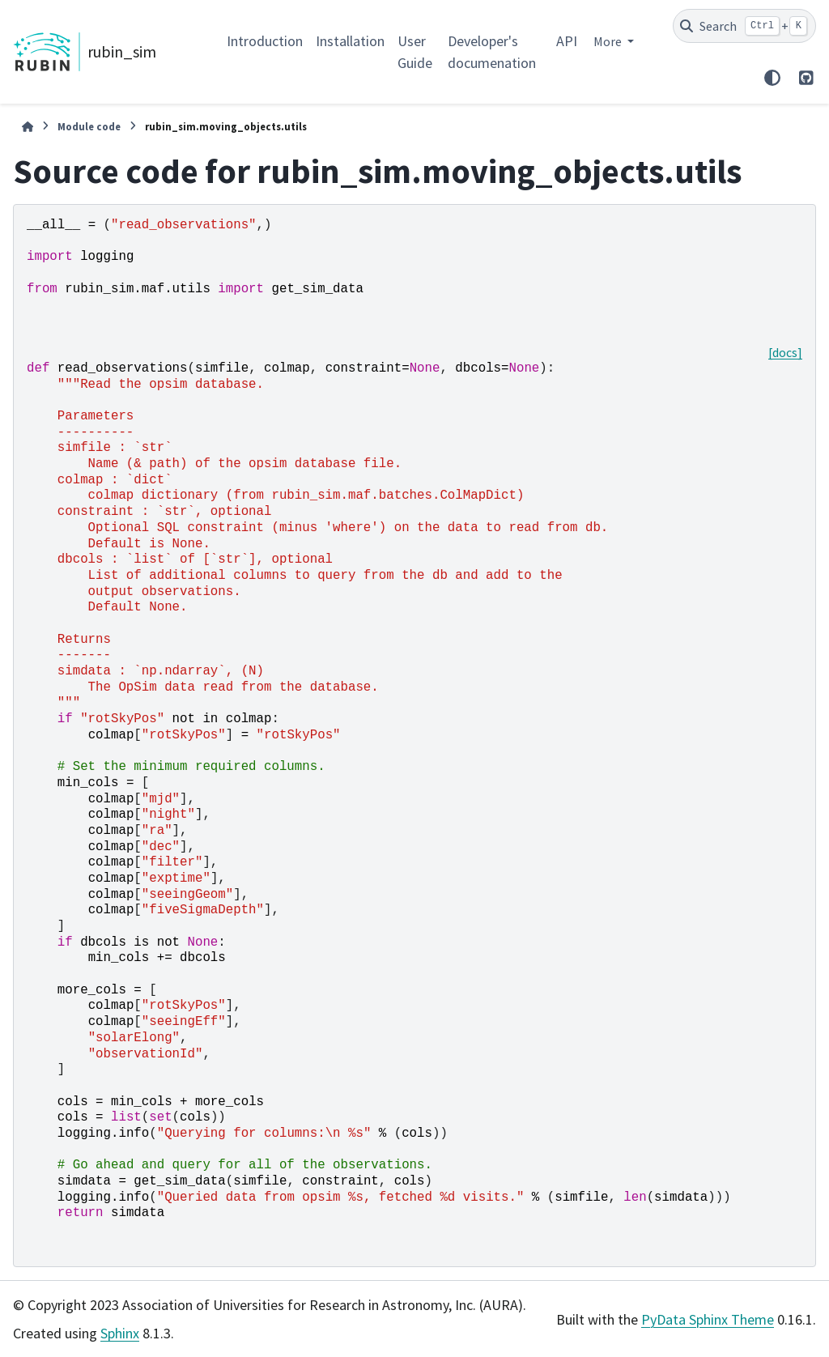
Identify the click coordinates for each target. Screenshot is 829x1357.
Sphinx (119, 1333)
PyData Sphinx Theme (707, 1319)
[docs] (785, 352)
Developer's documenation (492, 52)
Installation (350, 41)
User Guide (414, 52)
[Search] (744, 26)
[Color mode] (772, 77)
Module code (89, 126)
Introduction (265, 41)
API (566, 41)
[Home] (27, 126)
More (608, 41)
